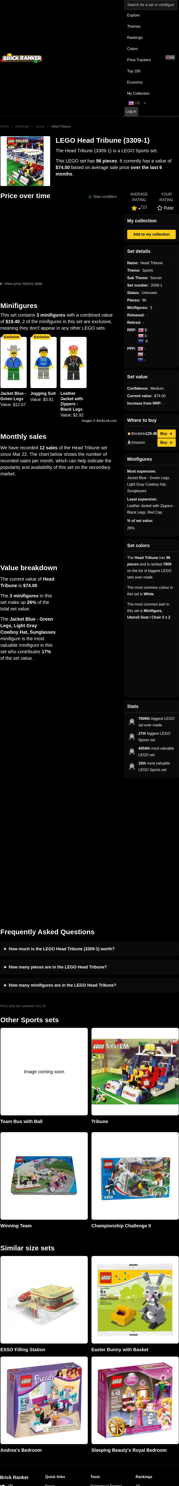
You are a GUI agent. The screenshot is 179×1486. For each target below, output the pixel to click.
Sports (40, 126)
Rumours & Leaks (60, 1371)
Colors (132, 49)
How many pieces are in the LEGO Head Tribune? (58, 829)
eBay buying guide (106, 1356)
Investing (52, 1356)
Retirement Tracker (106, 1349)
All (138, 1349)
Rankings (135, 38)
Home (4, 126)
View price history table (23, 284)
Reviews (52, 1363)
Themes (134, 26)
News (50, 1349)
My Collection (138, 93)
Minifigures (144, 1363)
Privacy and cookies (61, 1386)
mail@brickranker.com (18, 1358)
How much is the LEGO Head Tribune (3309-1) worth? (62, 811)
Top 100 (133, 71)
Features (52, 1378)
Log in (131, 111)
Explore (133, 15)
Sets (139, 1356)
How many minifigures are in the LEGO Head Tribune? (62, 847)
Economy (135, 82)
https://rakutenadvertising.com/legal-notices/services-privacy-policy (114, 1431)
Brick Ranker (14, 1339)
